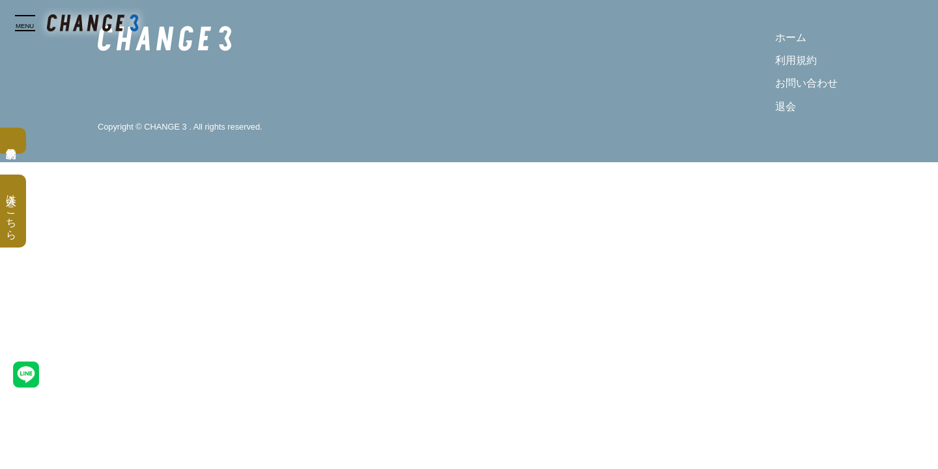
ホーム (790, 37)
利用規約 (796, 60)
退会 (785, 106)
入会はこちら (11, 211)
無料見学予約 (13, 141)
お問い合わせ (806, 83)
